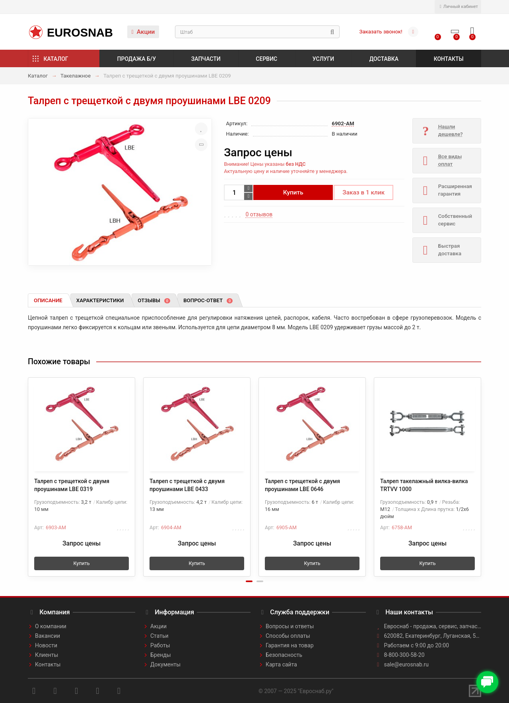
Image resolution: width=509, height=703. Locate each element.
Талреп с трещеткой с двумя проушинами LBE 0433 (187, 485)
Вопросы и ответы (290, 626)
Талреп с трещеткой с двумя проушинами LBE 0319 (71, 485)
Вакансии (47, 636)
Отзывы (154, 300)
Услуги (323, 59)
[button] (249, 581)
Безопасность (284, 655)
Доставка (383, 59)
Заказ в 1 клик (363, 192)
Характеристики (100, 300)
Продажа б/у (136, 59)
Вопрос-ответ (208, 300)
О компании (50, 626)
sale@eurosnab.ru (406, 664)
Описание (48, 300)
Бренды (160, 655)
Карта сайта (281, 664)
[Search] (257, 31)
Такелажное (75, 76)
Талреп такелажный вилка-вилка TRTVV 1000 (424, 485)
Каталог (56, 59)
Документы (165, 664)
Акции (143, 31)
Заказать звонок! (380, 32)
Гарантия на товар (290, 645)
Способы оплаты (288, 636)
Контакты (449, 59)
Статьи (159, 636)
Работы (160, 645)
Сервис (266, 59)
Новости (46, 645)
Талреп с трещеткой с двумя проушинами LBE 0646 (302, 485)
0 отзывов (258, 214)
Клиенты (46, 655)
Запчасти (206, 59)
